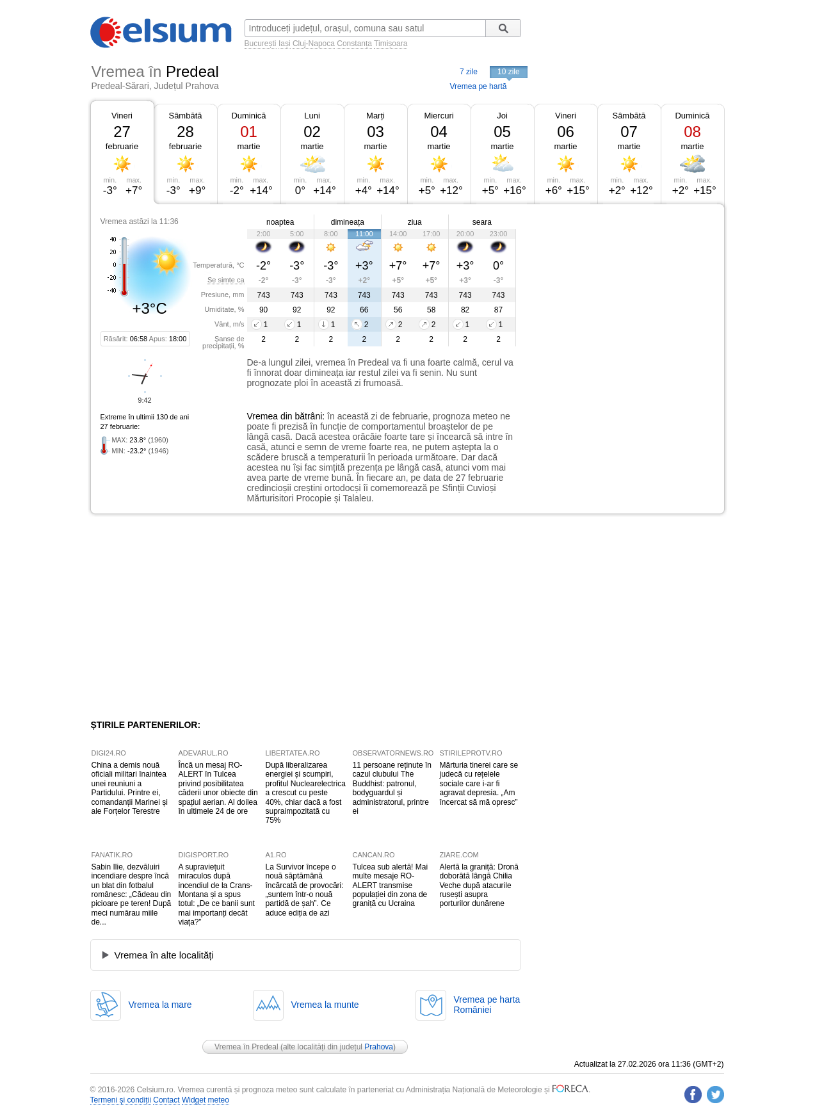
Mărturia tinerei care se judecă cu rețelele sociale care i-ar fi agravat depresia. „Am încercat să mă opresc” (479, 784)
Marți (375, 115)
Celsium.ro (154, 1089)
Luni (312, 115)
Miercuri (438, 115)
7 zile (469, 71)
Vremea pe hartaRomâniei (487, 1004)
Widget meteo (205, 1100)
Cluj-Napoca (314, 43)
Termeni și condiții (120, 1100)
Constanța (354, 43)
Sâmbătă (185, 115)
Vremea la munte (325, 1004)
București (261, 43)
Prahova (378, 1046)
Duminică (248, 115)
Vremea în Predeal (246, 1046)
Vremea (262, 416)
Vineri (122, 115)
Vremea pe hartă (478, 86)
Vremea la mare (160, 1004)
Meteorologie (519, 1089)
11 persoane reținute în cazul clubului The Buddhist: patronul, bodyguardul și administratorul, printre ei (392, 788)
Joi (502, 115)
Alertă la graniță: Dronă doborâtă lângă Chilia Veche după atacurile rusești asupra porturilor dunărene (479, 885)
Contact (166, 1100)
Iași (284, 43)
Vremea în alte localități (164, 955)
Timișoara (390, 43)
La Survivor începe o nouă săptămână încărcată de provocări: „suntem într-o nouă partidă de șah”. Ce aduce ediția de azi (305, 890)
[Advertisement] (620, 300)
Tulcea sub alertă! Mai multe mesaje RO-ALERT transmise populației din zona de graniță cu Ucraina (390, 885)
